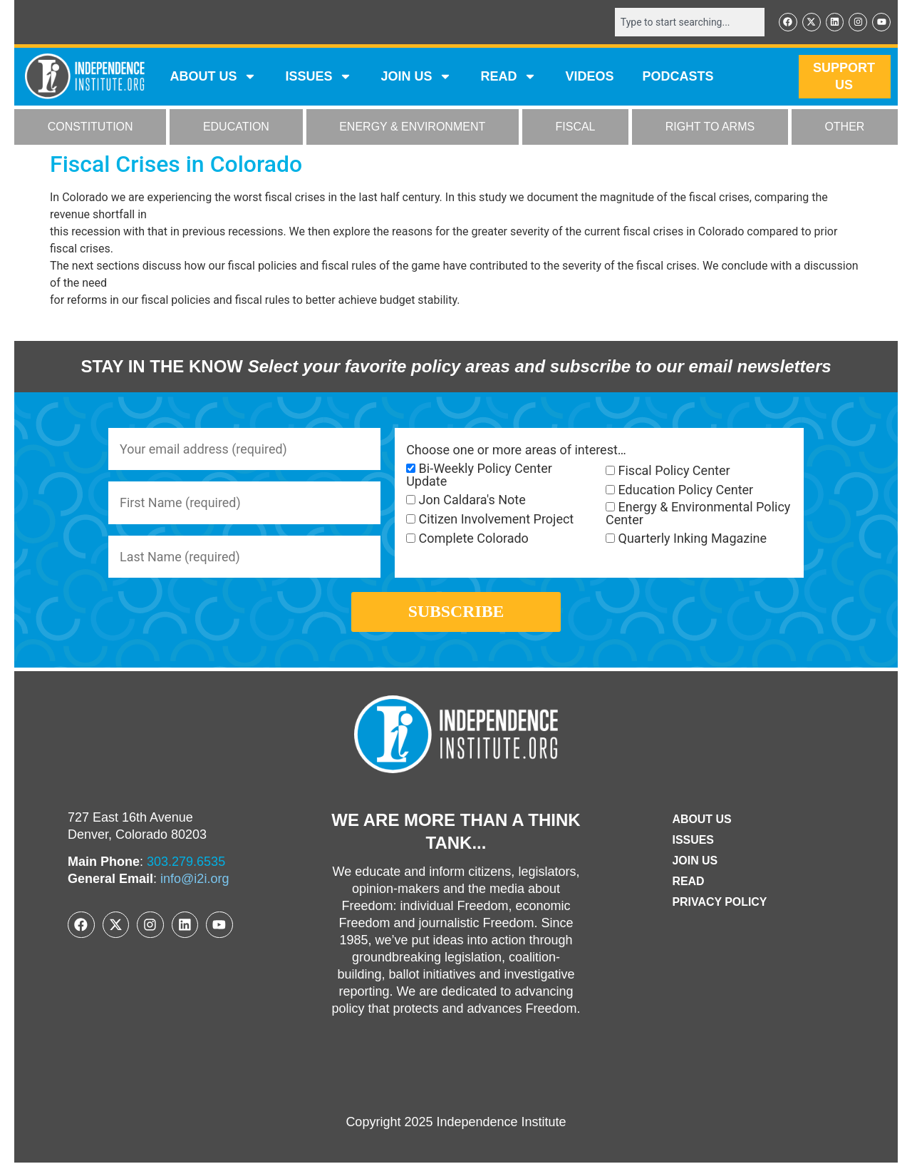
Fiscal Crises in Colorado (176, 164)
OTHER (844, 127)
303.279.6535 (186, 863)
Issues (318, 77)
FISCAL (576, 127)
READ (508, 77)
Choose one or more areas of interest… (516, 450)
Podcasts (678, 77)
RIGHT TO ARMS (710, 127)
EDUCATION (236, 127)
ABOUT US (213, 77)
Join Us (694, 862)
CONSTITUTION (90, 127)
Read (688, 883)
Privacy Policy (719, 903)
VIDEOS (589, 77)
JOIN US (416, 77)
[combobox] (689, 22)
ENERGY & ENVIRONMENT (412, 127)
